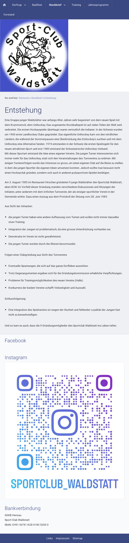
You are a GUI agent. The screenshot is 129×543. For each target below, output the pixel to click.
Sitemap (78, 538)
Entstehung (50, 98)
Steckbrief (36, 98)
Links (49, 538)
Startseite (24, 98)
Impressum (63, 538)
